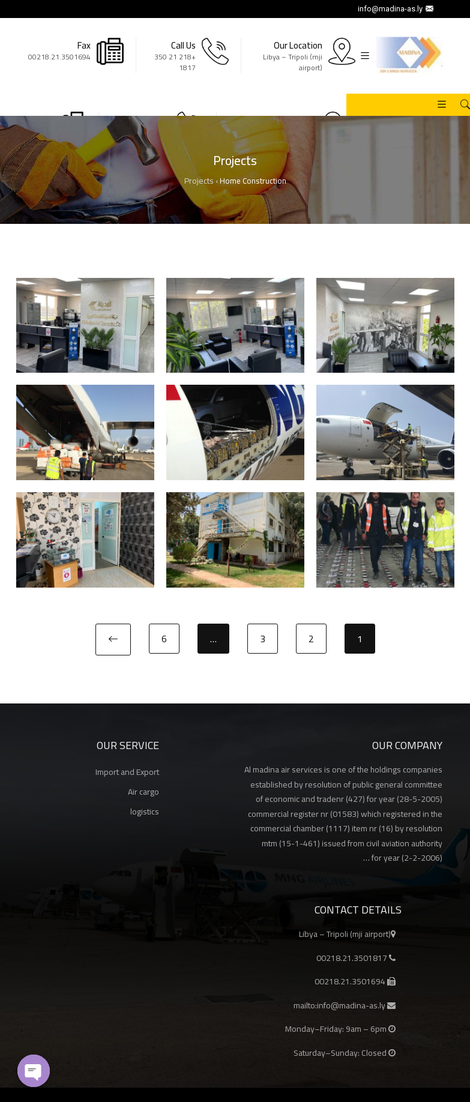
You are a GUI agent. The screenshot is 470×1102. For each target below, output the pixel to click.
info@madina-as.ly (397, 9)
